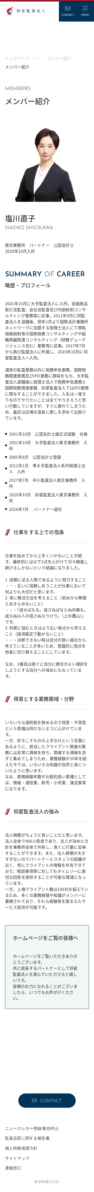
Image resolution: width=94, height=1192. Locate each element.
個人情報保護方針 (21, 1148)
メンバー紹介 (59, 58)
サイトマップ (17, 1158)
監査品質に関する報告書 (27, 1138)
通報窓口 (13, 1168)
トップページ (17, 58)
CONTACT (51, 1100)
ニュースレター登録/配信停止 (32, 1128)
